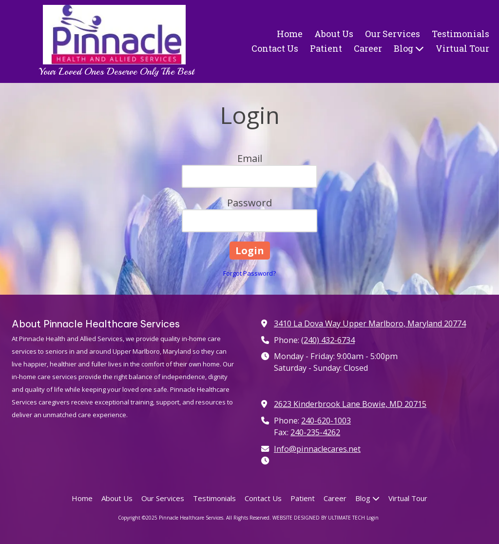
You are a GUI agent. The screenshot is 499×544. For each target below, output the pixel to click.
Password (249, 202)
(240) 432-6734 (328, 340)
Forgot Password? (249, 273)
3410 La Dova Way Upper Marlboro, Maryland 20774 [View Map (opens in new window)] (370, 323)
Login (372, 517)
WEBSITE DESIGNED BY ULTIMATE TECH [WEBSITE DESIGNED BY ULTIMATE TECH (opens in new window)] (318, 517)
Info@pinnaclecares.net (317, 448)
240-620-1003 (326, 420)
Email (249, 158)
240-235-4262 (315, 432)
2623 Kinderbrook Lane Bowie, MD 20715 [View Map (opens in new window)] (350, 404)
